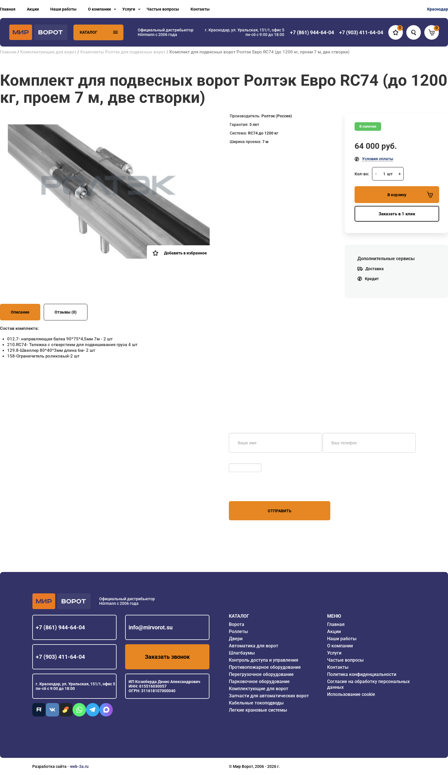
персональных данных (250, 490)
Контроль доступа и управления (263, 660)
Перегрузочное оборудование (261, 674)
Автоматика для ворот (253, 645)
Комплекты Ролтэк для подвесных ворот (122, 52)
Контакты (200, 9)
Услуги (128, 9)
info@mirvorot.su (151, 627)
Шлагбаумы (242, 653)
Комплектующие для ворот (48, 52)
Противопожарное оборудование (265, 667)
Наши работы (63, 9)
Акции (33, 9)
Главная (7, 9)
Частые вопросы (163, 9)
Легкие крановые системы (258, 710)
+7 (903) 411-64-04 (60, 656)
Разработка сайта (49, 766)
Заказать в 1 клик (397, 213)
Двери (236, 638)
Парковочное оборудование (259, 681)
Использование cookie (351, 694)
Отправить (279, 511)
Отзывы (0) (66, 312)
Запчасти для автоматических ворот (269, 695)
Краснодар (437, 9)
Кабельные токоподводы (256, 703)
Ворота (236, 624)
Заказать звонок (167, 656)
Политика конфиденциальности (361, 674)
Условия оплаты (377, 158)
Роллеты (238, 631)
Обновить (239, 460)
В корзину (410, 195)
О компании (99, 9)
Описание (20, 312)
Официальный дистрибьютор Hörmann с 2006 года (165, 32)
